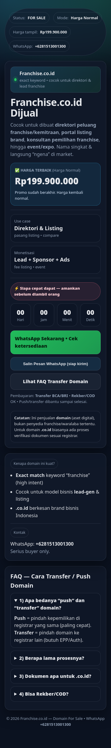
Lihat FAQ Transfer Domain (55, 381)
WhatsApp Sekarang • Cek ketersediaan (46, 342)
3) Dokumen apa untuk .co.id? (55, 676)
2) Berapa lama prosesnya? (51, 658)
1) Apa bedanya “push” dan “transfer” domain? (49, 604)
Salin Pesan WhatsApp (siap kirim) (55, 364)
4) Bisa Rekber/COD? (43, 694)
